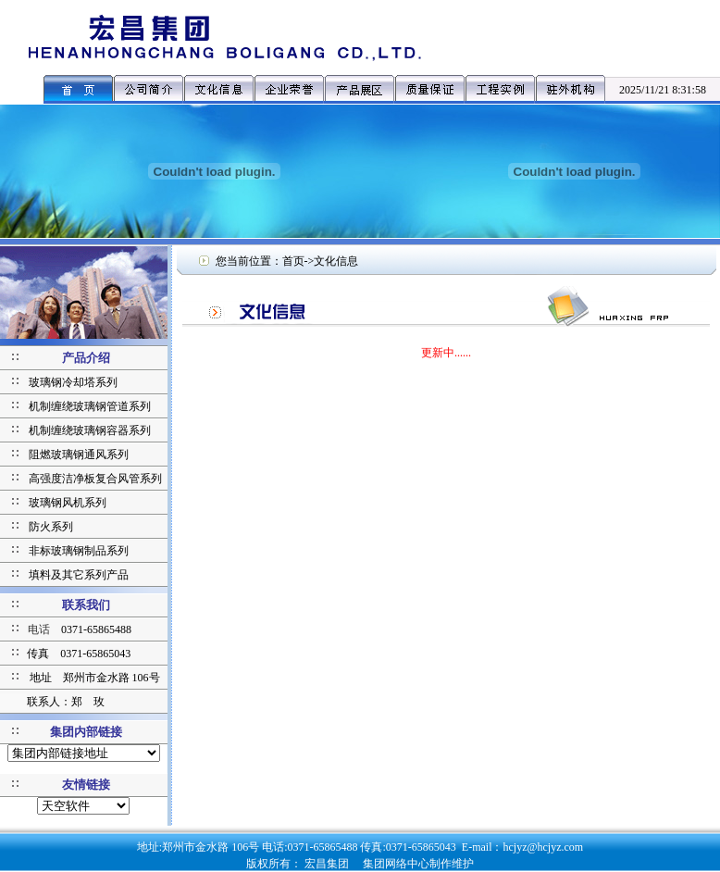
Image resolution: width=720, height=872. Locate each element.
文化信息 (336, 261)
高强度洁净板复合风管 (84, 478)
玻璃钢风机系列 (67, 502)
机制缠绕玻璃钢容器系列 (90, 430)
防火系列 (51, 526)
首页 (293, 261)
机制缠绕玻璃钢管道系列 (90, 406)
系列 (151, 478)
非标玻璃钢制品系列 (79, 550)
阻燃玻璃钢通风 (67, 454)
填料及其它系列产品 (79, 574)
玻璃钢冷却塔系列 (73, 382)
